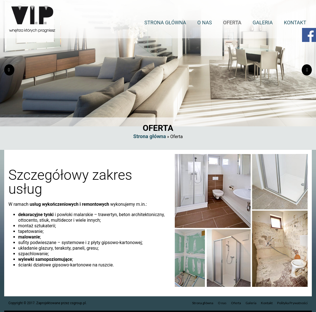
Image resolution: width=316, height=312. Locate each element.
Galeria (263, 22)
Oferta (232, 22)
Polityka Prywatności (292, 303)
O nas (204, 22)
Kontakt (295, 22)
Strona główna (165, 22)
